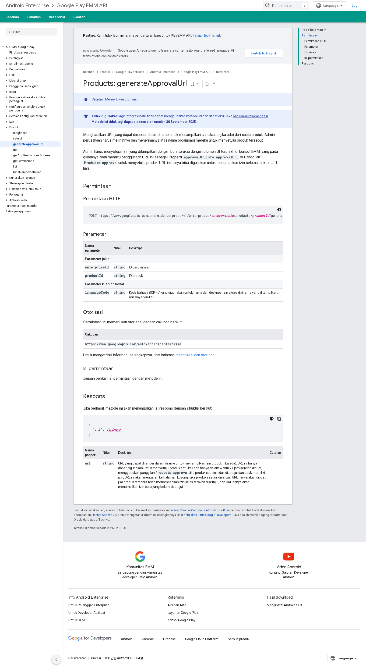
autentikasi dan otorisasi (195, 355)
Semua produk (239, 639)
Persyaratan (77, 658)
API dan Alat (177, 605)
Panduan (34, 17)
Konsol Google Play (181, 620)
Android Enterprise (27, 5)
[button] (30, 47)
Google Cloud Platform (201, 639)
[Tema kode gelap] (279, 209)
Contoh (79, 17)
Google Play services (130, 72)
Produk (105, 72)
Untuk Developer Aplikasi (86, 612)
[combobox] (286, 5)
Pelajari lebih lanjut (206, 35)
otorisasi (131, 99)
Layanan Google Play (183, 612)
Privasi (96, 658)
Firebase (169, 639)
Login (356, 5)
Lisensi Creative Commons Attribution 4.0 (197, 510)
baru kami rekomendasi (250, 116)
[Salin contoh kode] (279, 418)
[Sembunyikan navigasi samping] (56, 659)
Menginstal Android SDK (284, 605)
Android (127, 639)
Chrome (148, 639)
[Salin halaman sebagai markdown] (207, 84)
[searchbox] (31, 32)
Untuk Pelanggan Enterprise (88, 605)
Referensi (222, 72)
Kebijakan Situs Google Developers (207, 515)
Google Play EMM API (81, 5)
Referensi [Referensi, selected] (57, 17)
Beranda (12, 17)
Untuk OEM (76, 620)
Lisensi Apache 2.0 (104, 515)
